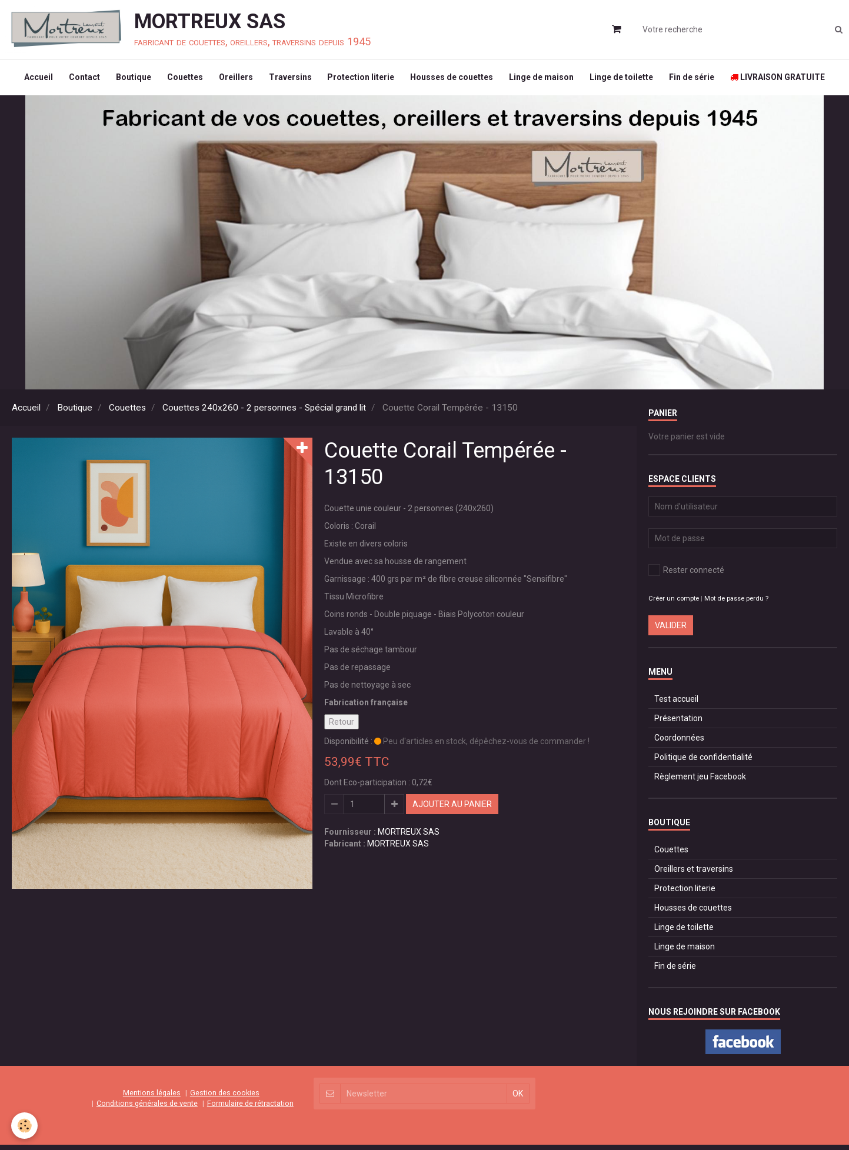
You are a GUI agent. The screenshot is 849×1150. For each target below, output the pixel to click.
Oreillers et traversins (693, 874)
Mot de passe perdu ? (736, 604)
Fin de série (700, 80)
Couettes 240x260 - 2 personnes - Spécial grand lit (264, 413)
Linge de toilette (628, 80)
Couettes (180, 80)
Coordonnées (679, 743)
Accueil (28, 80)
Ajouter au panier (452, 809)
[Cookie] (25, 1125)
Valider (671, 630)
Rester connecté (686, 575)
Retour (341, 727)
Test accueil (676, 704)
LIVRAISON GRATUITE (787, 80)
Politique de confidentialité (703, 762)
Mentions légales (152, 1098)
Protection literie (361, 80)
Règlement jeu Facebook (700, 781)
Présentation (678, 723)
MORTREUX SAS (409, 837)
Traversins (289, 80)
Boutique (127, 80)
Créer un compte (673, 604)
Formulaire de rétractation (250, 1108)
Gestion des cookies (224, 1098)
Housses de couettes (454, 80)
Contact (76, 80)
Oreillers (233, 80)
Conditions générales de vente (147, 1108)
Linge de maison (546, 80)
